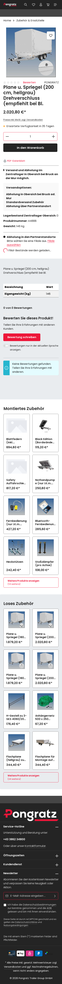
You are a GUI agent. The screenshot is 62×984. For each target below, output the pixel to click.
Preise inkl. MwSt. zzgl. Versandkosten (23, 119)
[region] (31, 52)
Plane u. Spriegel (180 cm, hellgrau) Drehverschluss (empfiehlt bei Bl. (16, 676)
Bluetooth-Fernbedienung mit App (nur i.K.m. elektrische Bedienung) (45, 522)
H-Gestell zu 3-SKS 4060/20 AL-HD (16, 717)
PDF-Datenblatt (14, 161)
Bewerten (29, 82)
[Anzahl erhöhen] (53, 136)
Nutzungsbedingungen (16, 925)
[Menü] (55, 4)
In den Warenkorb (30, 148)
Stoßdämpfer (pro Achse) (44, 563)
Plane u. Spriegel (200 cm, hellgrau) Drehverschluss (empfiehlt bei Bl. (45, 676)
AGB (49, 908)
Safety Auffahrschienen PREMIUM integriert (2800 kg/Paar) (15, 481)
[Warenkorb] (48, 4)
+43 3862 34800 (14, 839)
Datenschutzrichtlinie (26, 922)
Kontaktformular (35, 846)
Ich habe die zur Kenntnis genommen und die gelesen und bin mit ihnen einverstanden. (32, 908)
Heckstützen (14, 562)
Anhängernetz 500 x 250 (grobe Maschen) (44, 717)
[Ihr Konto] (41, 4)
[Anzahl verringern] (7, 136)
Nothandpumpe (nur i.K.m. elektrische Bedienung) (45, 481)
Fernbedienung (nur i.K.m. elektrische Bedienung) (16, 522)
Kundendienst (12, 864)
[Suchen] (25, 4)
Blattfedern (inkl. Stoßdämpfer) (16, 440)
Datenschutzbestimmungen (39, 904)
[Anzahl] (30, 136)
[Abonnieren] (55, 896)
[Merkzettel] (33, 4)
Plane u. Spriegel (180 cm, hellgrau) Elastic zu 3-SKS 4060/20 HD (15, 635)
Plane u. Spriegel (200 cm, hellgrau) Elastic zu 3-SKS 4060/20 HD (44, 635)
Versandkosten (12, 966)
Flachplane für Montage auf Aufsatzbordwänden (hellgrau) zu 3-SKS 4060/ (45, 758)
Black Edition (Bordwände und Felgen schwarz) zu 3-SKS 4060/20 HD (45, 440)
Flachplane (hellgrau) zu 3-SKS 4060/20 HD (15, 758)
